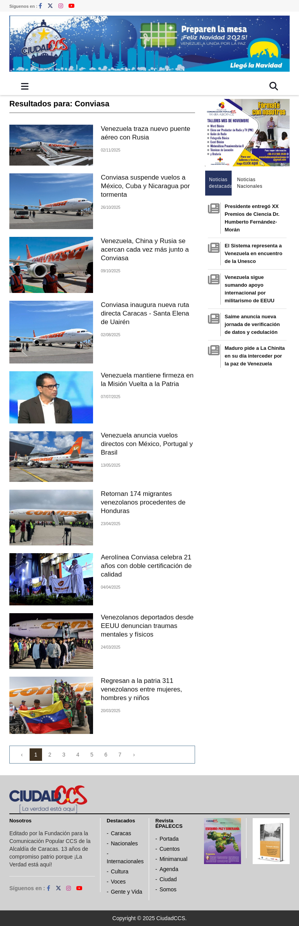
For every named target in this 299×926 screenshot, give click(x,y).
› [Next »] (134, 754)
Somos (168, 889)
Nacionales (124, 843)
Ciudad (168, 879)
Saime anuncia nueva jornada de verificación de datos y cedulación (252, 324)
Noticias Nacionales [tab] (248, 183)
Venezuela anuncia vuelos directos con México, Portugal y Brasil (147, 444)
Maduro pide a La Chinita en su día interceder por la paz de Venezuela (255, 356)
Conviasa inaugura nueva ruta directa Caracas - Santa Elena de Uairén (145, 313)
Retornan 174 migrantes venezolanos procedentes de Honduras (143, 502)
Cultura (119, 871)
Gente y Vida (126, 892)
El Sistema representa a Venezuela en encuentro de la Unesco (253, 253)
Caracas (121, 833)
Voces (118, 881)
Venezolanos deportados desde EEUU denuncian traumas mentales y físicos (147, 626)
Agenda (169, 869)
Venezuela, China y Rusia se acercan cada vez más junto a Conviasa (145, 249)
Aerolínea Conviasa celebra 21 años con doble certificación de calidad (146, 566)
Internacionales (125, 861)
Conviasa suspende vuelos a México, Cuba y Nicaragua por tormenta (145, 186)
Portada (169, 839)
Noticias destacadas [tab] (220, 183)
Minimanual (174, 859)
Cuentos (170, 849)
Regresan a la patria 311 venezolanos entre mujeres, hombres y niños (141, 689)
